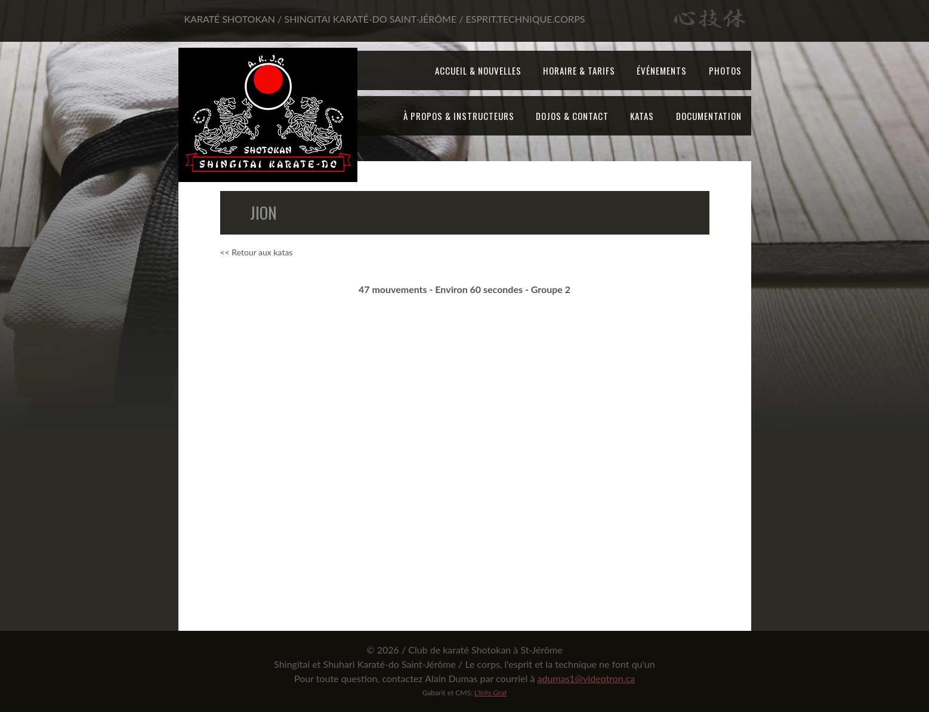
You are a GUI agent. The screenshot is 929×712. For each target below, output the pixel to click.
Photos (725, 70)
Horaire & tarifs (579, 70)
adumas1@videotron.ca (586, 678)
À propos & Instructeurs (458, 115)
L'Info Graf (490, 692)
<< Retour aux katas (256, 252)
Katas (642, 115)
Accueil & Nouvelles (478, 70)
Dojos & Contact (572, 115)
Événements (662, 70)
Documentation (709, 115)
